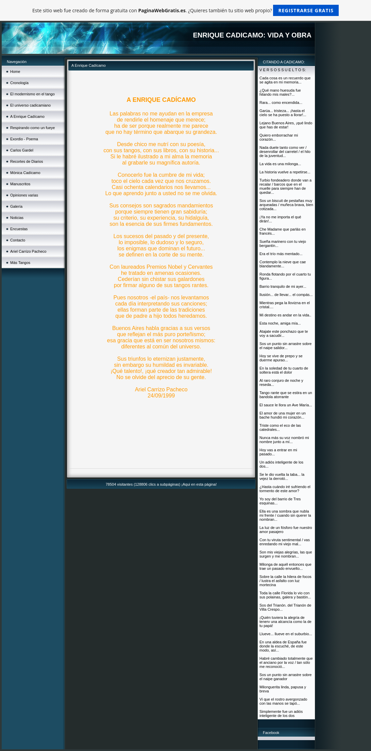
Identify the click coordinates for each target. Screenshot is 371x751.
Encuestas (19, 229)
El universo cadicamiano (30, 105)
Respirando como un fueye (32, 128)
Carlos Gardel (21, 150)
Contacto (17, 240)
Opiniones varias (24, 195)
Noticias (16, 218)
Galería (16, 206)
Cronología (19, 83)
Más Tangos (20, 263)
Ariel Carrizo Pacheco (28, 251)
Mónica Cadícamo (25, 173)
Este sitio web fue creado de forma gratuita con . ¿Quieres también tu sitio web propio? (185, 10)
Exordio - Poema (24, 139)
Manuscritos (20, 184)
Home (15, 71)
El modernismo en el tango (32, 94)
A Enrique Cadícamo (27, 116)
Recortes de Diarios (26, 161)
